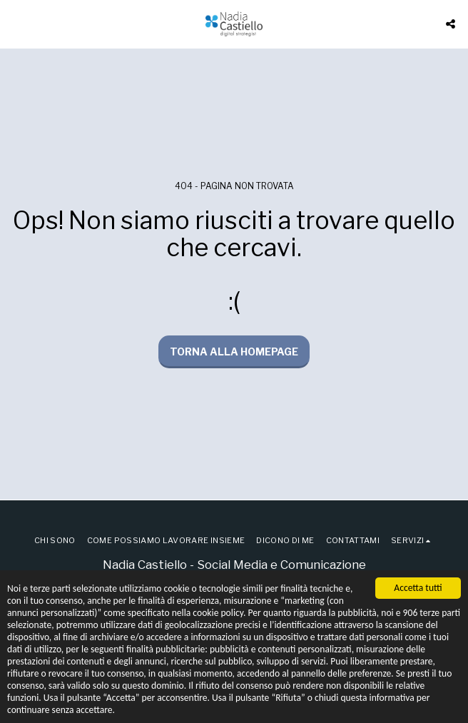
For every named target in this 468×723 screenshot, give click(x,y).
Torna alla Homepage (234, 351)
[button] (16, 23)
